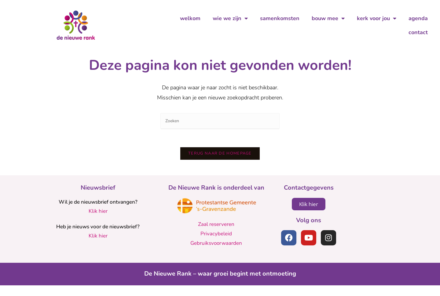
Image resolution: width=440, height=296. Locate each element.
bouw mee (328, 18)
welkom (190, 18)
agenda (418, 18)
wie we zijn (230, 18)
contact (418, 32)
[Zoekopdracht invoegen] (220, 131)
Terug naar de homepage (220, 164)
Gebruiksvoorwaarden (216, 253)
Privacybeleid (216, 244)
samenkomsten (279, 18)
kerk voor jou (376, 18)
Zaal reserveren (216, 235)
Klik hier (98, 222)
